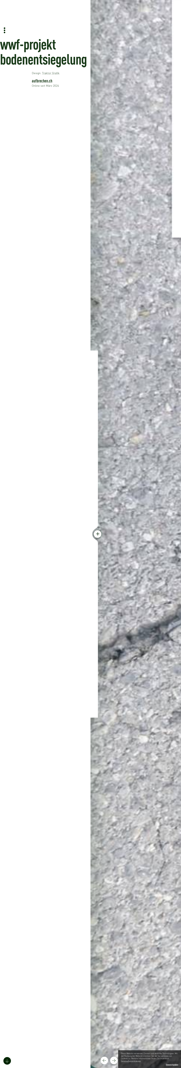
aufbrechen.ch (42, 80)
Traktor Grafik (50, 73)
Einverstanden (172, 1064)
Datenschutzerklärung (131, 1061)
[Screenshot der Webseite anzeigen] (135, 534)
